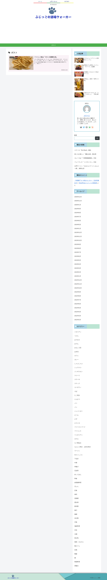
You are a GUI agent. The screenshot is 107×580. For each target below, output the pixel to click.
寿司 (75, 494)
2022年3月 (77, 316)
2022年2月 (77, 319)
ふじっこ (87, 115)
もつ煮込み (77, 443)
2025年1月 (77, 205)
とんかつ (77, 399)
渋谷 (75, 530)
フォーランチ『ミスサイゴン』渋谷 (85, 162)
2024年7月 (77, 216)
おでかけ (77, 340)
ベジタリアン (78, 435)
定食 (75, 490)
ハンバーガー (78, 411)
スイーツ (77, 375)
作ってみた (77, 474)
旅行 (75, 510)
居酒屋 (76, 498)
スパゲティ (77, 387)
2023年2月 (77, 272)
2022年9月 (77, 292)
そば (75, 391)
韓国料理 (77, 562)
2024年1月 (77, 228)
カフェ (76, 355)
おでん (76, 344)
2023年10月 (78, 240)
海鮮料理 (77, 526)
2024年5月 (77, 224)
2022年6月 (77, 304)
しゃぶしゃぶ (78, 363)
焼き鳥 (76, 538)
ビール (76, 415)
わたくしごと (78, 455)
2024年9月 (77, 208)
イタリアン (77, 332)
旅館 (75, 514)
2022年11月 (78, 284)
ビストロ (77, 423)
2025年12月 (78, 197)
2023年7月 (77, 252)
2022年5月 (77, 308)
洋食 (75, 522)
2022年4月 (77, 312)
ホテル (76, 439)
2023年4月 (77, 264)
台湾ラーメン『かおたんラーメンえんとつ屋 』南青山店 (86, 167)
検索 (75, 135)
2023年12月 (78, 232)
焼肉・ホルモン (79, 542)
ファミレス (77, 431)
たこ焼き (77, 395)
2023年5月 (77, 260)
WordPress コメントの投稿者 (88, 183)
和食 (75, 478)
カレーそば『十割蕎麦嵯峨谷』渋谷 (85, 158)
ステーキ (77, 379)
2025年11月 (78, 201)
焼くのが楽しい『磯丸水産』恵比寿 (85, 154)
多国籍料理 (77, 482)
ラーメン (77, 451)
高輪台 (76, 566)
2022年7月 (77, 300)
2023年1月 (77, 276)
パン (75, 407)
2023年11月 (78, 236)
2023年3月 (77, 268)
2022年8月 (77, 296)
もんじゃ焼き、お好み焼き (82, 447)
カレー (76, 359)
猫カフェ (77, 546)
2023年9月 (77, 244)
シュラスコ (77, 367)
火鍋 (75, 534)
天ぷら (76, 486)
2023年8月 (77, 248)
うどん (76, 336)
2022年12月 (78, 280)
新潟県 (76, 506)
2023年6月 (77, 256)
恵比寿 (76, 502)
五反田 (76, 470)
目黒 (75, 550)
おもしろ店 (77, 347)
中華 (75, 462)
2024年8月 (77, 212)
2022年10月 (78, 288)
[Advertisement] (53, 32)
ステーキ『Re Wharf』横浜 (82, 150)
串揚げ (76, 466)
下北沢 (76, 458)
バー (75, 403)
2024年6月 (77, 220)
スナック (77, 383)
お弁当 (76, 351)
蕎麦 (75, 554)
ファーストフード (79, 427)
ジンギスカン (78, 371)
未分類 (76, 518)
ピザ (75, 419)
